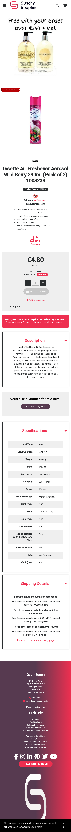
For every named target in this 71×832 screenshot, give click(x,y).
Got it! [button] (63, 825)
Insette (35, 161)
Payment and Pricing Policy (35, 742)
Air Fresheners (40, 200)
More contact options (35, 707)
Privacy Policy (35, 739)
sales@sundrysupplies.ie (37, 701)
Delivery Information (35, 725)
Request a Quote (35, 406)
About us (35, 719)
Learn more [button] (36, 827)
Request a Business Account (35, 730)
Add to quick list (35, 300)
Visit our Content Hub (35, 727)
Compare (12, 307)
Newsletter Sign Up (35, 763)
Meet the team (35, 722)
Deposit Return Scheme (35, 747)
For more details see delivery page (36, 640)
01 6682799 (37, 698)
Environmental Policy (35, 744)
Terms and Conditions (35, 736)
